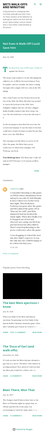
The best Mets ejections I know (21, 305)
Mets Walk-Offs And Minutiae (15, 5)
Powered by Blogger (23, 429)
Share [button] (36, 171)
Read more (37, 332)
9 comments (16, 416)
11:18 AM (14, 247)
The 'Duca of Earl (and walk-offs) (18, 348)
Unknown (14, 189)
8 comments (16, 376)
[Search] (34, 4)
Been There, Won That (19, 390)
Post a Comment (10, 253)
